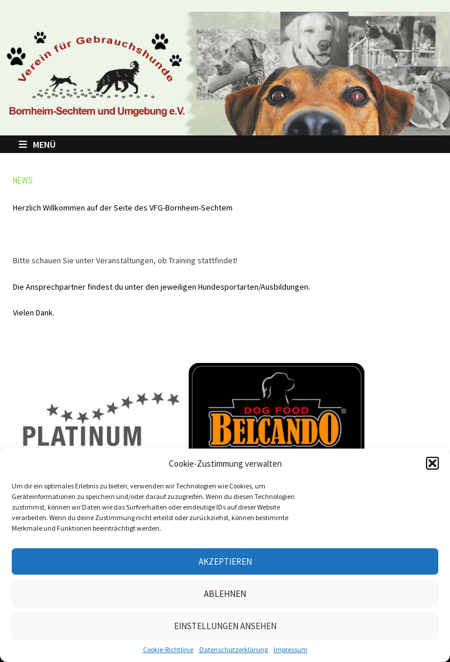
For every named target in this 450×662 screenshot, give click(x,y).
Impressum (291, 649)
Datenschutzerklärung (233, 649)
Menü (37, 144)
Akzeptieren (225, 561)
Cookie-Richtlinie (168, 649)
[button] (432, 463)
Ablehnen (225, 593)
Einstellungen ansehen (225, 626)
